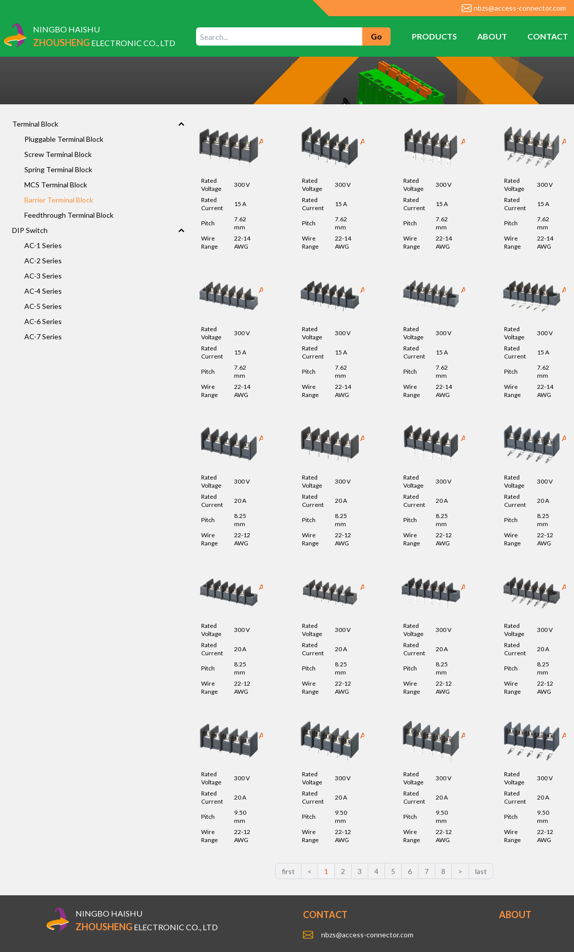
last (481, 871)
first (288, 871)
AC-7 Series (43, 336)
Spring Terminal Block (58, 169)
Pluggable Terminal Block (63, 139)
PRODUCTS (434, 36)
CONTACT (547, 36)
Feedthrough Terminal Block (68, 215)
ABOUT (492, 36)
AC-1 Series (43, 245)
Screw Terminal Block (58, 154)
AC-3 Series (43, 275)
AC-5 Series (43, 306)
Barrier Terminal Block (58, 199)
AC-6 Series (43, 321)
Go (376, 36)
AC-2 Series (43, 260)
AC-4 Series (43, 291)
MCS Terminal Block (55, 184)
